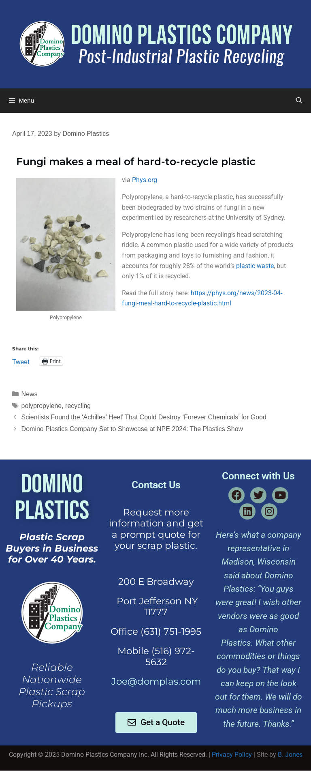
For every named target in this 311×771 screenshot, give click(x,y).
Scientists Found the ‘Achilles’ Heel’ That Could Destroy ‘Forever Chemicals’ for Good (143, 417)
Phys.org (144, 180)
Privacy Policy (232, 754)
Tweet (21, 361)
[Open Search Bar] (299, 100)
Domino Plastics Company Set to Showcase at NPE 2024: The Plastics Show (132, 428)
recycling (78, 405)
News (29, 394)
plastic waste (255, 266)
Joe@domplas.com (156, 681)
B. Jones (290, 754)
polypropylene (41, 405)
